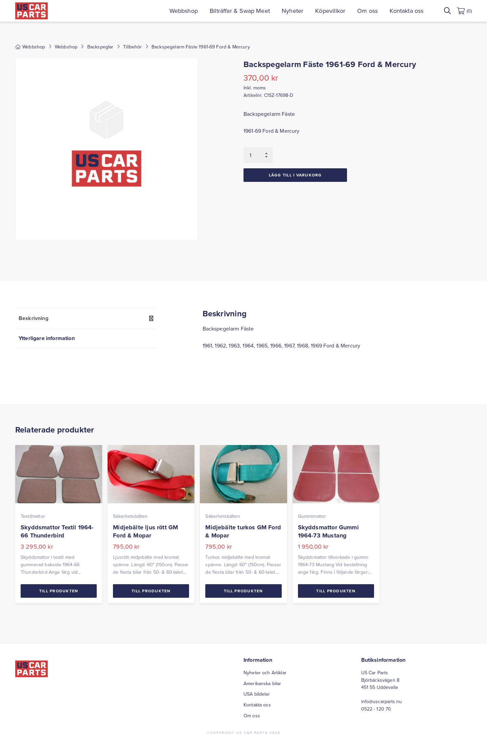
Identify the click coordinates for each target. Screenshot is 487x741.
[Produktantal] (258, 155)
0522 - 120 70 (376, 708)
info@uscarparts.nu (381, 701)
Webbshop (183, 10)
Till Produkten (58, 591)
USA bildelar (257, 694)
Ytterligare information (47, 338)
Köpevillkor (330, 10)
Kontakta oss (406, 10)
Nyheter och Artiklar (265, 672)
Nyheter (292, 10)
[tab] (86, 318)
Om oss (367, 10)
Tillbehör (132, 46)
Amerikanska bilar (262, 683)
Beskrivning (33, 318)
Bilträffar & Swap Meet (240, 10)
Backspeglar (100, 46)
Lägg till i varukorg (295, 175)
